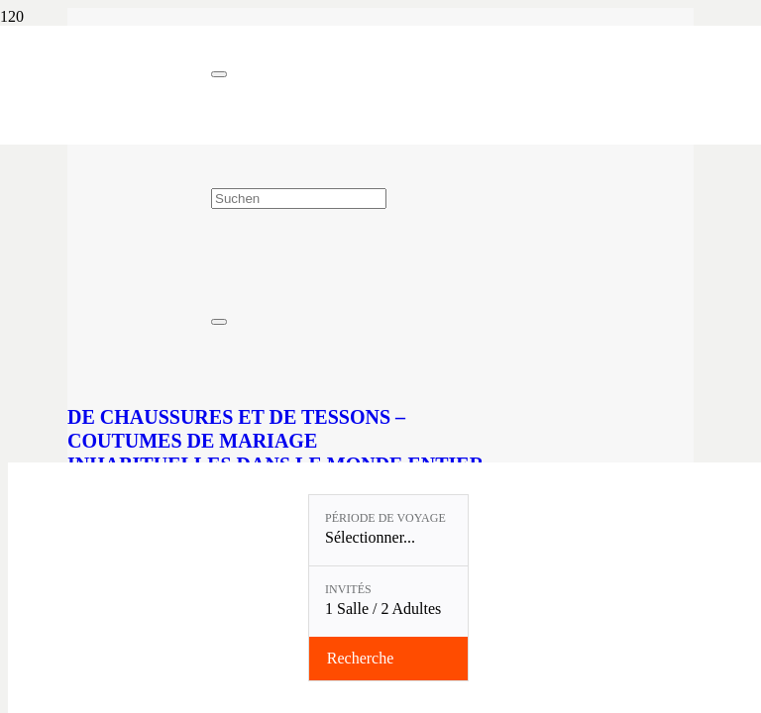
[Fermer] (219, 74)
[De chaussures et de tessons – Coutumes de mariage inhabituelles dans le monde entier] (364, 378)
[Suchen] (298, 198)
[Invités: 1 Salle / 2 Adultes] (388, 601)
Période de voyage (385, 518)
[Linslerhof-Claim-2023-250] (105, 124)
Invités (348, 589)
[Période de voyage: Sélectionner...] (388, 530)
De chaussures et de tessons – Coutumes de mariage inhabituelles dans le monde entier (275, 440)
